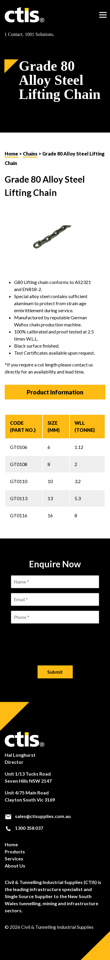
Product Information (55, 392)
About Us (15, 865)
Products (15, 851)
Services (14, 858)
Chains (30, 153)
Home (11, 153)
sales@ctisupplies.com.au (38, 816)
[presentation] (55, 639)
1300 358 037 (24, 828)
